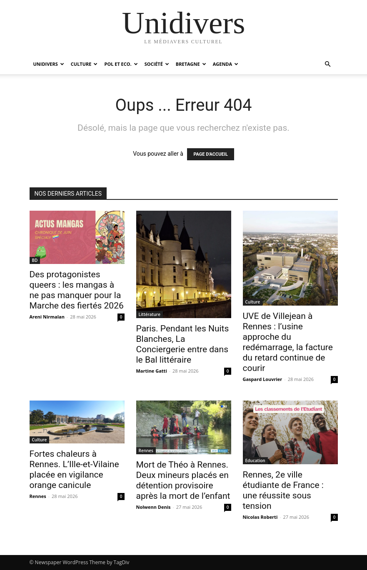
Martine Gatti (151, 371)
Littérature (149, 314)
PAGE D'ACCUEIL (210, 154)
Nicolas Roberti (260, 517)
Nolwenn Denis (153, 507)
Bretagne (191, 64)
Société (157, 64)
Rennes (38, 496)
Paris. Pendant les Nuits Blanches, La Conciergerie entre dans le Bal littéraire (182, 344)
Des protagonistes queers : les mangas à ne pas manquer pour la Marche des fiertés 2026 (77, 290)
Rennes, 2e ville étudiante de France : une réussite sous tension (283, 490)
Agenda (225, 64)
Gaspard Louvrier (262, 379)
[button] (328, 64)
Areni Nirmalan (47, 317)
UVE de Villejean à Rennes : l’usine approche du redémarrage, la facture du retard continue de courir (288, 342)
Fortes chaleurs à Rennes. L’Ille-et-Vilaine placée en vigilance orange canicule (74, 469)
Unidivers (48, 64)
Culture (84, 64)
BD (35, 260)
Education (255, 460)
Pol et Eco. (120, 64)
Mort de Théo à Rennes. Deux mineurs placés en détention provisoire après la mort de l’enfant (183, 480)
